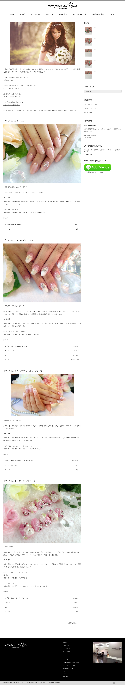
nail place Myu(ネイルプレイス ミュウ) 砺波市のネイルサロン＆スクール (29, 682)
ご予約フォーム (35, 14)
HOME (12, 14)
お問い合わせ (66, 676)
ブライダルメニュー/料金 (79, 14)
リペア (66, 659)
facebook (114, 683)
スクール (112, 14)
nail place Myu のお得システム (71, 662)
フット (66, 656)
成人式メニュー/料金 (98, 14)
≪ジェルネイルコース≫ (11, 88)
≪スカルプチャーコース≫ (11, 96)
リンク (64, 673)
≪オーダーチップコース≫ (11, 105)
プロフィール (49, 14)
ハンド (66, 654)
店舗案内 (22, 14)
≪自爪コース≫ (8, 80)
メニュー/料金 (63, 14)
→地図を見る (87, 138)
